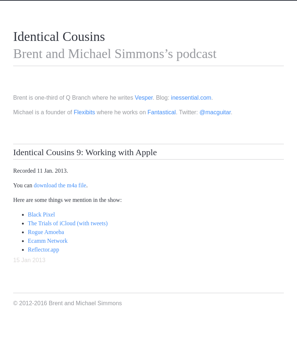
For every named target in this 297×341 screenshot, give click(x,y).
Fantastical (161, 112)
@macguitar (215, 112)
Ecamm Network (48, 241)
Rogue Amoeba (46, 232)
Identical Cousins (59, 36)
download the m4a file (60, 185)
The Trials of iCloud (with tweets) (68, 223)
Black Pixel (41, 214)
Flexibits (84, 112)
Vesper (144, 98)
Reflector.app (43, 249)
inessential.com (191, 98)
